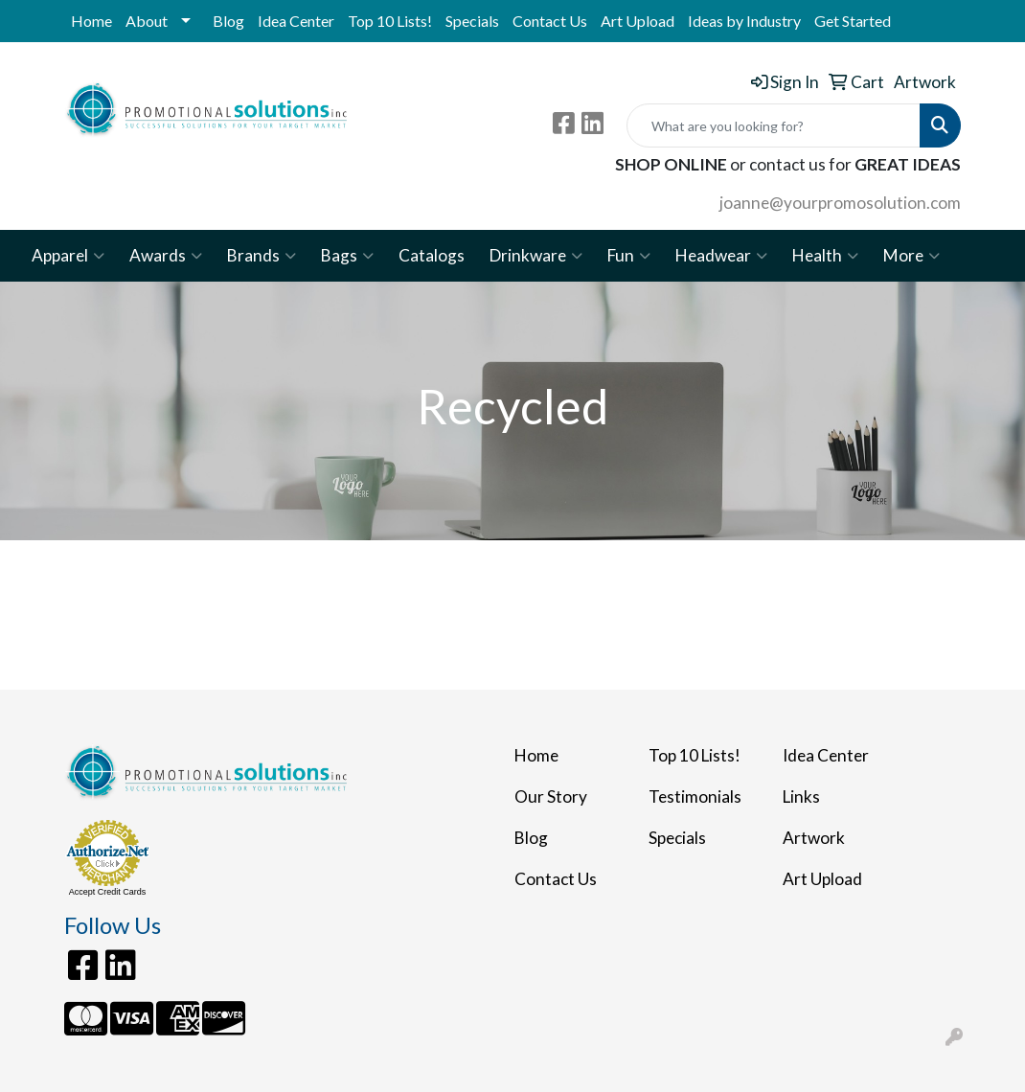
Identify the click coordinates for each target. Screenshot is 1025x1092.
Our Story (550, 796)
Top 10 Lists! (390, 20)
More (911, 255)
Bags (347, 255)
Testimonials (695, 796)
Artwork (814, 838)
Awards (165, 255)
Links (801, 796)
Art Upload (637, 20)
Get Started (852, 20)
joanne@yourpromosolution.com (840, 203)
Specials (472, 20)
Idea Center (296, 20)
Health (825, 255)
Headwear (721, 255)
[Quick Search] (773, 125)
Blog (228, 20)
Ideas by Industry (744, 20)
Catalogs (432, 255)
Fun (628, 255)
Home (91, 20)
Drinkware (536, 255)
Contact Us (549, 20)
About (146, 20)
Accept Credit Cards (108, 892)
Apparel (68, 255)
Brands (261, 255)
